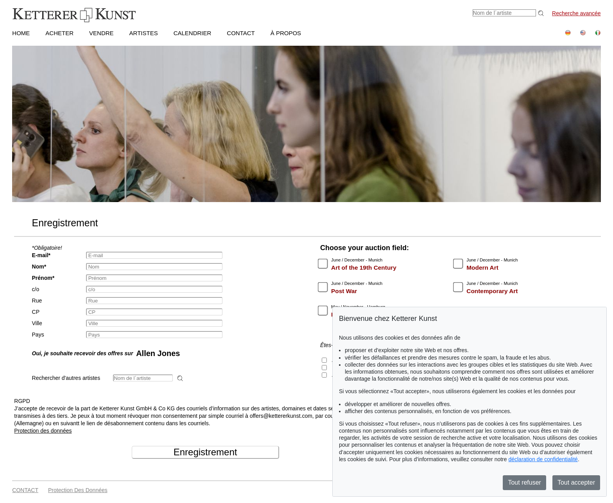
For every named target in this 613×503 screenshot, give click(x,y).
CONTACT (241, 33)
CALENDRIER (193, 33)
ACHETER (59, 33)
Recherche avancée (576, 13)
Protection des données (43, 431)
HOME (21, 33)
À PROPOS (286, 33)
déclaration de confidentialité (542, 459)
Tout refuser (524, 482)
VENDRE (101, 33)
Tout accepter (576, 482)
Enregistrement (205, 452)
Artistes (143, 33)
